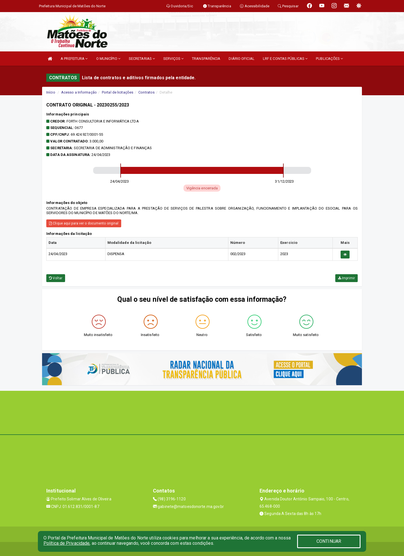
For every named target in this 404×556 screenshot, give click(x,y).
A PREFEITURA (74, 58)
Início (50, 92)
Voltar (55, 278)
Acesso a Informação (79, 92)
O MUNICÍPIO (108, 58)
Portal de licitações (117, 92)
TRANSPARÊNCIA (206, 58)
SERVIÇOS (173, 58)
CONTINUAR (328, 541)
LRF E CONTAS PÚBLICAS (285, 58)
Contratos (146, 92)
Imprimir (346, 278)
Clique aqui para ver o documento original (83, 223)
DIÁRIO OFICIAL (241, 58)
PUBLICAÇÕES (329, 58)
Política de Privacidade (66, 543)
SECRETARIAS (142, 58)
